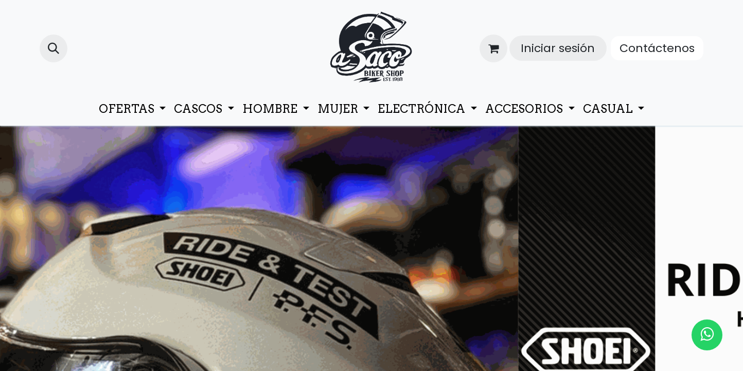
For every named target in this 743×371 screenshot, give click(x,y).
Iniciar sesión (558, 48)
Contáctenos (657, 48)
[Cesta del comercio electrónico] (493, 48)
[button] (53, 48)
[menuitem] (132, 109)
